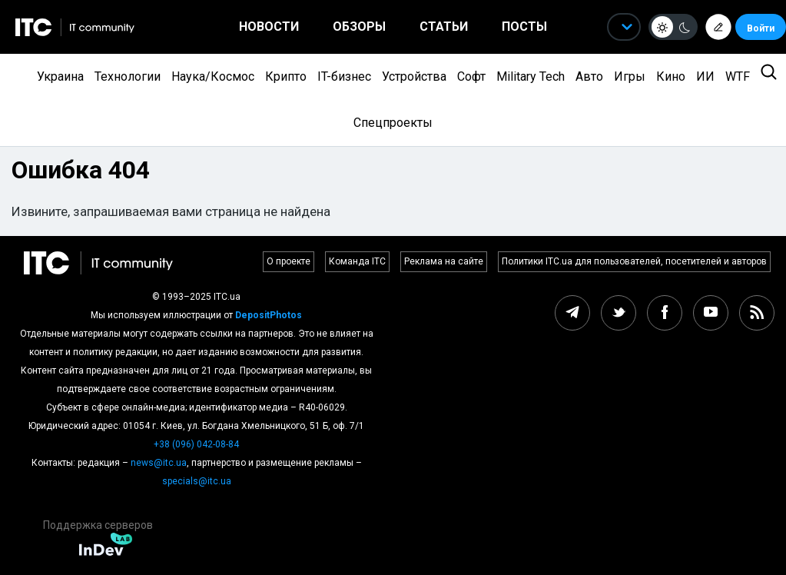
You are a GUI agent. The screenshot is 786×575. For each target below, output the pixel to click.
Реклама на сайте (443, 261)
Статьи (444, 26)
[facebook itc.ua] (664, 313)
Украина (60, 76)
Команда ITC (357, 261)
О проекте (288, 261)
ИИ (705, 76)
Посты (524, 26)
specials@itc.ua (196, 481)
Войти (760, 28)
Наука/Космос (212, 76)
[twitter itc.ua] (618, 313)
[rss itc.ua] (756, 313)
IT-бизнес (344, 76)
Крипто (286, 76)
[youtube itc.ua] (710, 313)
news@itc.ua (159, 462)
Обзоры (359, 26)
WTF (737, 76)
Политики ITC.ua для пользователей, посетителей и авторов (634, 261)
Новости (269, 26)
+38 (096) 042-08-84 (196, 444)
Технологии (128, 76)
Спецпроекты (393, 122)
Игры (629, 76)
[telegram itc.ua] (572, 313)
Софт (471, 76)
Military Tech (530, 76)
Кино (670, 76)
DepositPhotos (268, 315)
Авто (589, 76)
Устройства (414, 76)
